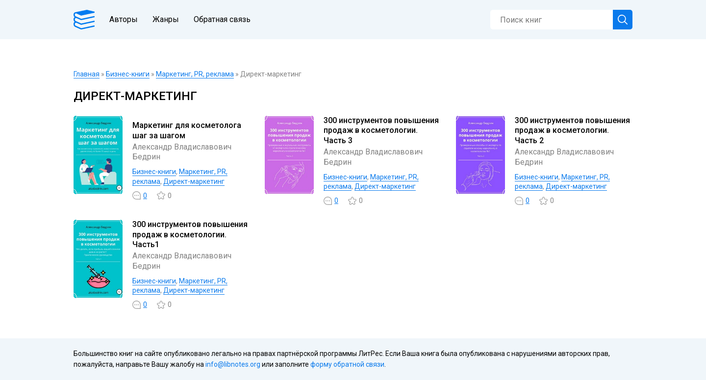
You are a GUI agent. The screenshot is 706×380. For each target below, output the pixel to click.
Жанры (165, 19)
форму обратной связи (347, 364)
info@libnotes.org (232, 364)
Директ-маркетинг (194, 181)
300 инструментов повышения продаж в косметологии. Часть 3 (381, 131)
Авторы (123, 19)
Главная (87, 74)
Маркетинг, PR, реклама (195, 74)
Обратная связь (222, 19)
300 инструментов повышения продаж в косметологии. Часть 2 (572, 131)
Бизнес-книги (128, 74)
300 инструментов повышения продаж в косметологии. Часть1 (190, 235)
